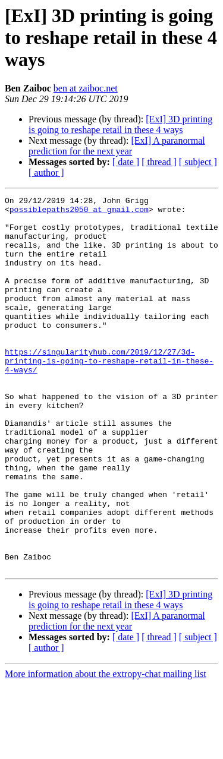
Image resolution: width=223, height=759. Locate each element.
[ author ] (46, 172)
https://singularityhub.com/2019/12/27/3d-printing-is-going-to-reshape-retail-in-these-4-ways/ (109, 394)
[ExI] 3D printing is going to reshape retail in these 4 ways (120, 124)
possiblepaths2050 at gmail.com (79, 212)
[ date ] (125, 162)
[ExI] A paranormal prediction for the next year (117, 145)
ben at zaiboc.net (86, 88)
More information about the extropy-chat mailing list (105, 749)
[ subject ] (198, 162)
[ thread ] (159, 162)
